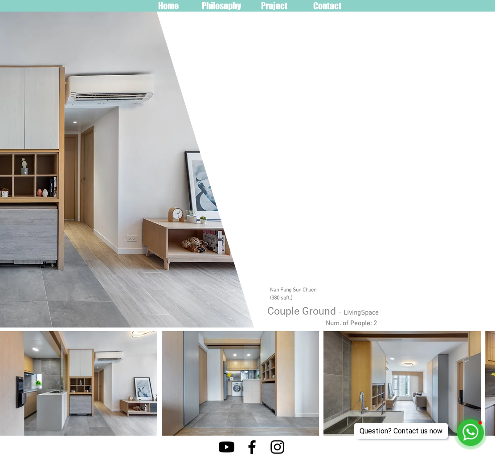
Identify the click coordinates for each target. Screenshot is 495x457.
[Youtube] (226, 447)
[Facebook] (252, 447)
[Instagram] (277, 447)
